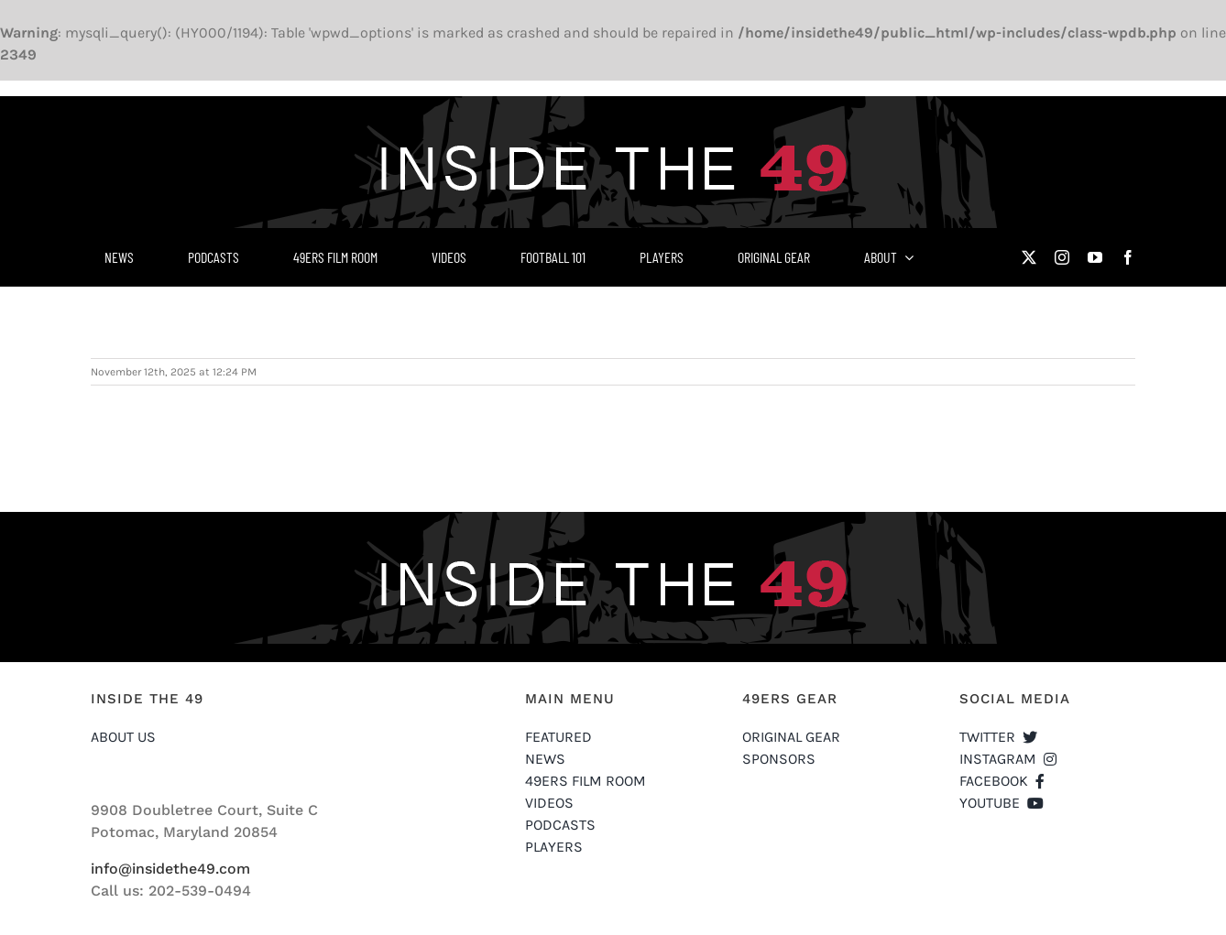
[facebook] (1128, 257)
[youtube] (1095, 257)
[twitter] (1029, 257)
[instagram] (1062, 257)
